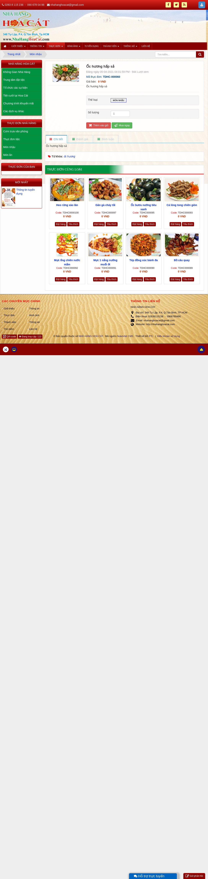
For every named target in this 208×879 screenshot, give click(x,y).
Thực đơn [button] (56, 47)
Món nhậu (118, 100)
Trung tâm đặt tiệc (14, 79)
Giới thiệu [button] (18, 47)
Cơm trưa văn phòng (15, 131)
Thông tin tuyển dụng (25, 191)
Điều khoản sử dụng (168, 336)
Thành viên (10, 322)
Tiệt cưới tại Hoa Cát (15, 95)
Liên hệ (33, 329)
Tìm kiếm (9, 329)
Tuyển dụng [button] (92, 46)
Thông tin (34, 308)
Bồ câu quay (182, 260)
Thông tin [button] (37, 47)
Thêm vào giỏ (98, 125)
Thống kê (34, 322)
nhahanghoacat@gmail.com (67, 4)
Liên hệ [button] (146, 46)
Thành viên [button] (111, 47)
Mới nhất (21, 182)
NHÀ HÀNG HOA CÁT (91, 336)
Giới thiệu (9, 308)
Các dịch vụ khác (13, 111)
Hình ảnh (34, 315)
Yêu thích (73, 224)
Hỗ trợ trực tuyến (149, 876)
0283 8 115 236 (14, 4)
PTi (151, 336)
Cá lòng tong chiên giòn (182, 205)
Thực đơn (9, 315)
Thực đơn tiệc (11, 139)
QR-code (9, 336)
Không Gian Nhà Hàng (16, 72)
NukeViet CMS (125, 336)
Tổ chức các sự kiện (15, 87)
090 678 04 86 (35, 4)
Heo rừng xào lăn (67, 205)
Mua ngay (122, 125)
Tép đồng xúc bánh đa (143, 260)
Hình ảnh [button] (73, 47)
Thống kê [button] (130, 47)
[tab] (56, 139)
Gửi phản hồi (194, 876)
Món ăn (7, 154)
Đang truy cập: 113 (30, 336)
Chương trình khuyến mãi (18, 103)
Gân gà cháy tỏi (105, 205)
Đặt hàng (60, 224)
